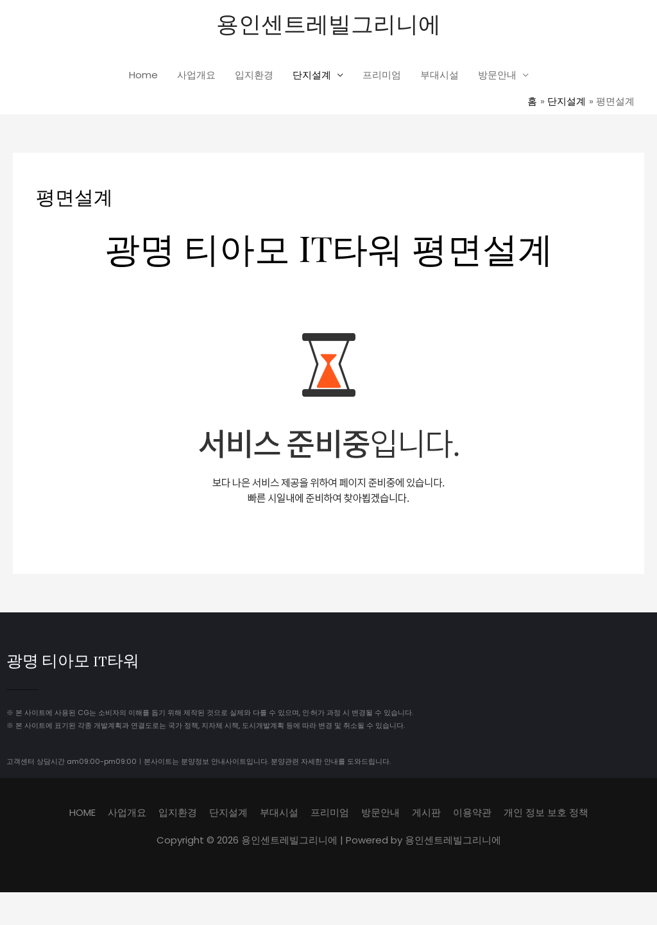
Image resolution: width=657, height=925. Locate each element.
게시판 (426, 812)
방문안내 (497, 75)
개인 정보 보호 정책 (546, 812)
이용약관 (472, 812)
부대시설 (439, 75)
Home (143, 75)
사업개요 (196, 75)
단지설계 (312, 75)
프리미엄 (382, 75)
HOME (82, 812)
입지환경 (254, 75)
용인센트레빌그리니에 (328, 23)
